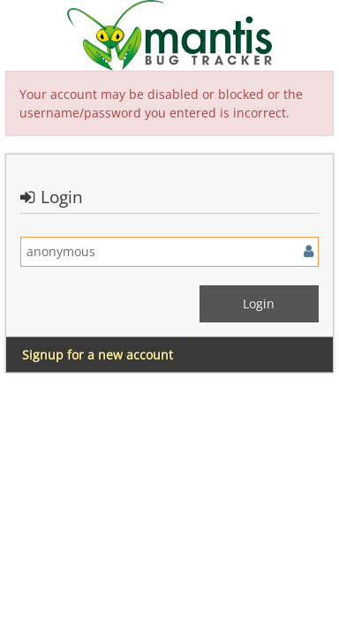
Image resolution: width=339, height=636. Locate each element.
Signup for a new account (97, 354)
